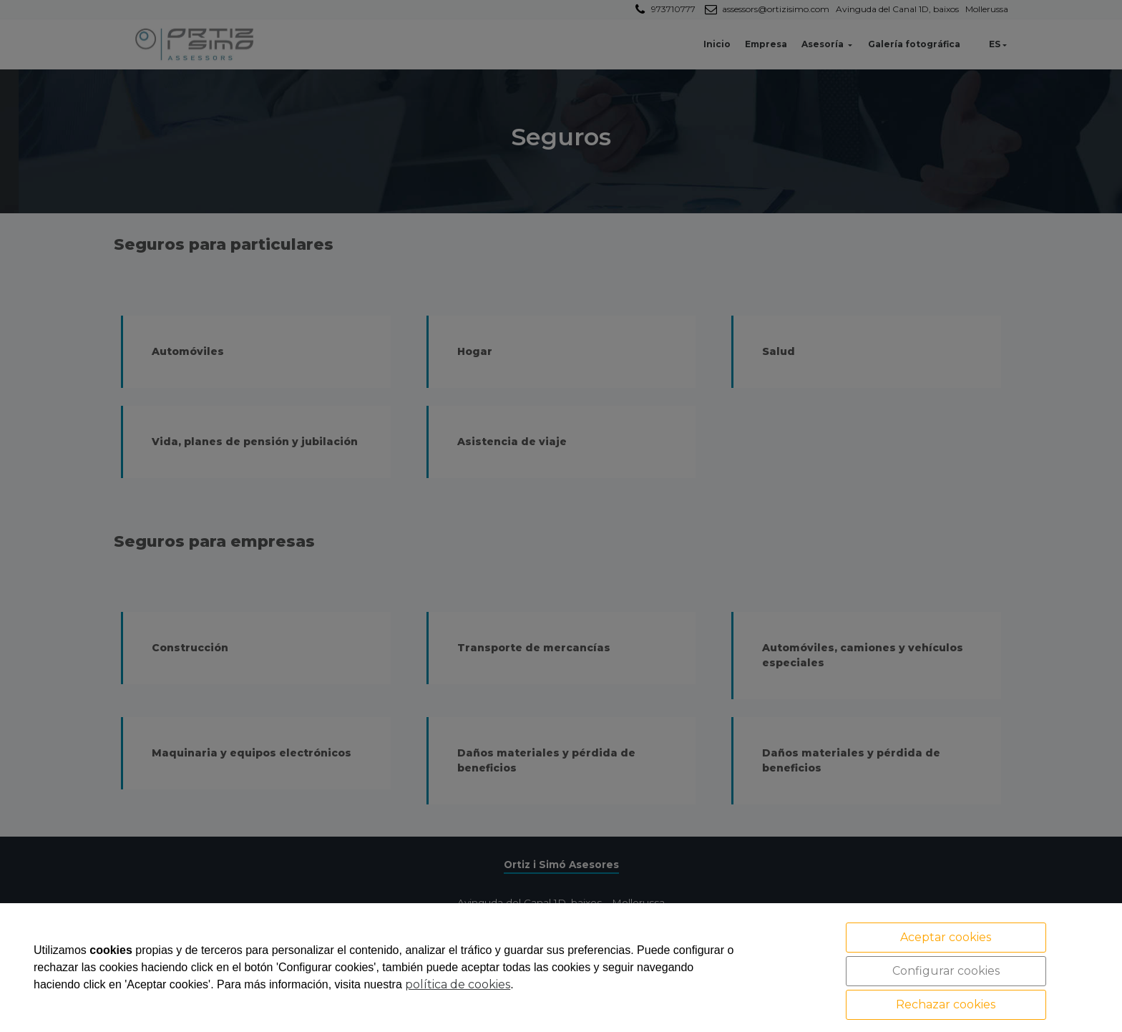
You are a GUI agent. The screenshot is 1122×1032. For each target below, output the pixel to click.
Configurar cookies (946, 971)
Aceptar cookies (945, 937)
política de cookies (457, 984)
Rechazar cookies (945, 1004)
